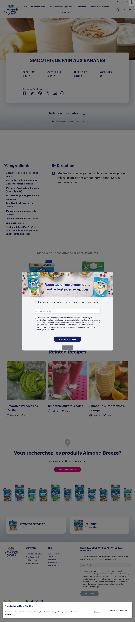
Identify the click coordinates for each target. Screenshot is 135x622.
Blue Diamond (50, 317)
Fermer (67, 348)
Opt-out (113, 610)
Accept (123, 610)
